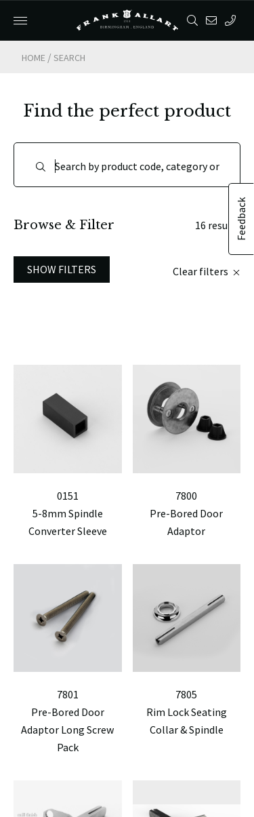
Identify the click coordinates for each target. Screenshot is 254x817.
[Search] (127, 164)
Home (33, 58)
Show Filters (61, 269)
